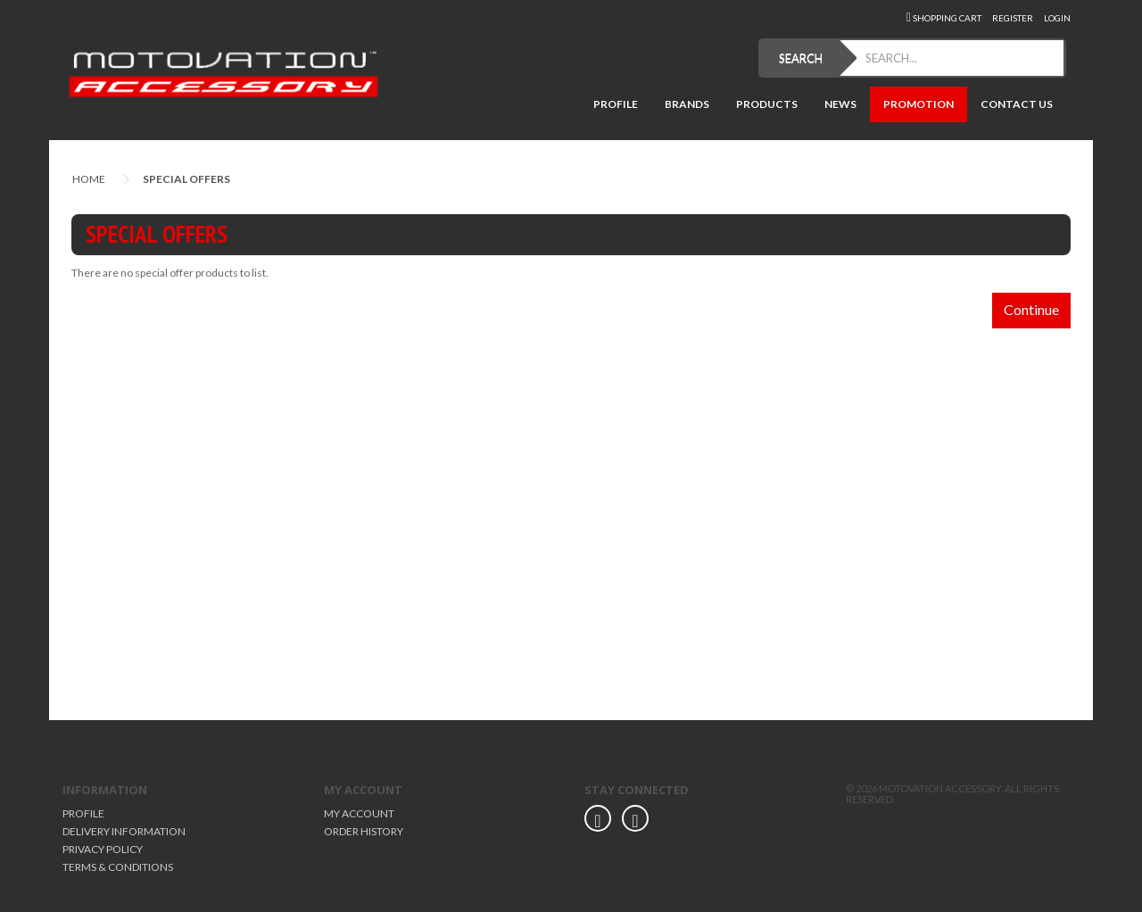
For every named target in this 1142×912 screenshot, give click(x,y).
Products (767, 104)
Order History (363, 831)
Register (1012, 17)
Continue (1031, 309)
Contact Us (1017, 104)
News (840, 104)
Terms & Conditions (117, 867)
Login (1057, 17)
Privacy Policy (102, 849)
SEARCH (801, 58)
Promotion (918, 104)
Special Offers (186, 179)
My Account (359, 813)
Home (88, 179)
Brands (687, 104)
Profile (615, 104)
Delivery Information (124, 831)
